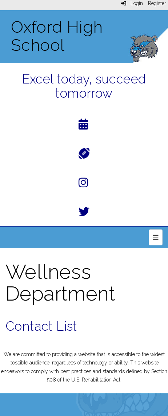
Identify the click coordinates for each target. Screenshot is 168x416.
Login (132, 3)
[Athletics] (84, 152)
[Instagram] (83, 184)
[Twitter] (84, 213)
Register (157, 3)
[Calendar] (83, 126)
